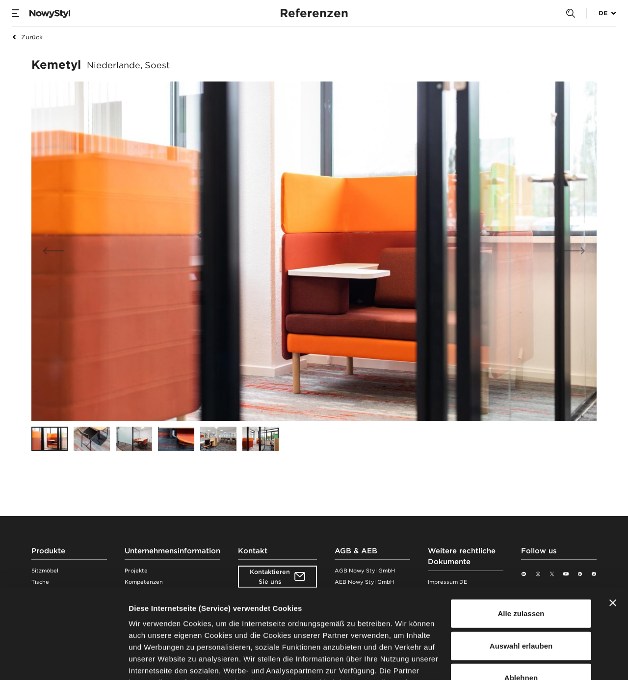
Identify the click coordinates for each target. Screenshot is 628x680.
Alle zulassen (520, 530)
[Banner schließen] (612, 519)
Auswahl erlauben (521, 562)
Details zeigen (522, 660)
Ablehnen (521, 594)
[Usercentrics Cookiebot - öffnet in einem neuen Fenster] (63, 660)
